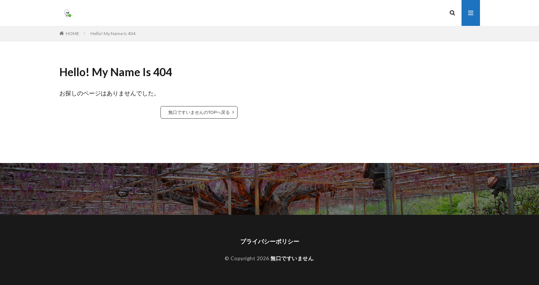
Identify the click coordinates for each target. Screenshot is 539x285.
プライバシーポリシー (269, 241)
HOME (72, 33)
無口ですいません (291, 258)
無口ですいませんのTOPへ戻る (199, 112)
